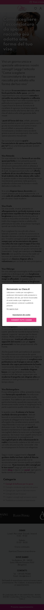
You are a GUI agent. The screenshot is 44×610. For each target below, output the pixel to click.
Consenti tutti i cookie (21, 320)
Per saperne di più (12, 309)
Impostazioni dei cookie (21, 315)
